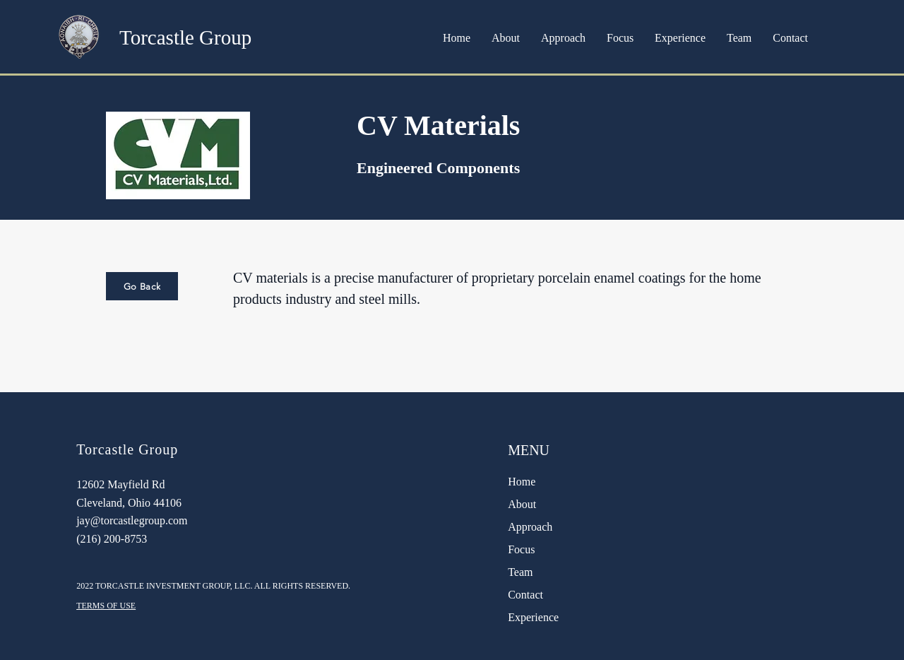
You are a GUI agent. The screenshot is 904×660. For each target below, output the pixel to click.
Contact (525, 595)
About (522, 504)
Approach (530, 527)
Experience (533, 617)
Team (520, 572)
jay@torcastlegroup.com (131, 520)
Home (521, 482)
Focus (521, 549)
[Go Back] (142, 286)
